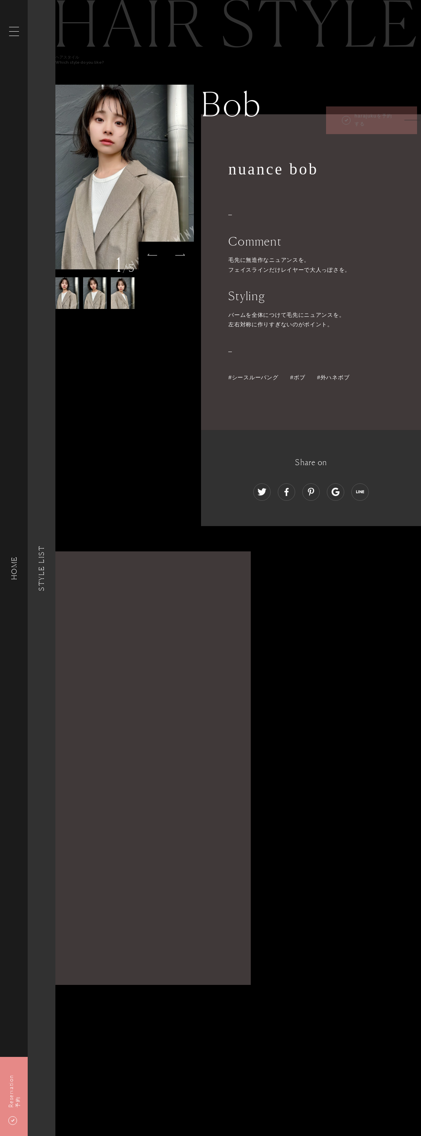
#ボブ (297, 377)
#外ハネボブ (333, 377)
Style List (41, 568)
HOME (13, 567)
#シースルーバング (253, 377)
